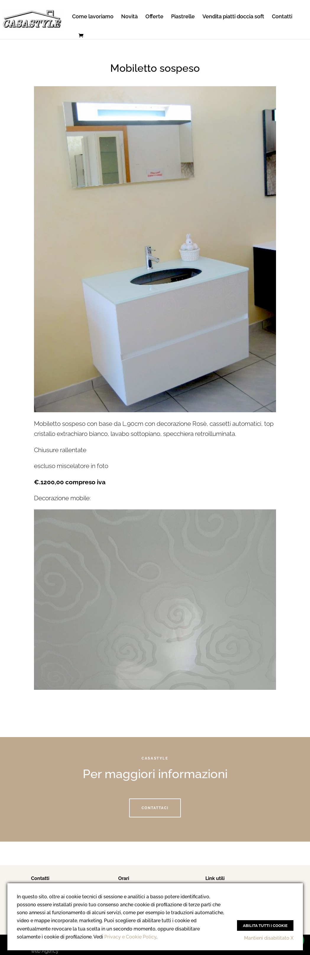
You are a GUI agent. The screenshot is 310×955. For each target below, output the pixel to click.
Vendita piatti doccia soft (233, 16)
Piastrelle (183, 16)
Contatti (282, 16)
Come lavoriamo (92, 16)
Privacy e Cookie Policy (130, 937)
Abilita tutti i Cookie (265, 925)
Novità (129, 16)
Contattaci (155, 808)
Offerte (154, 16)
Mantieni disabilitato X (268, 938)
